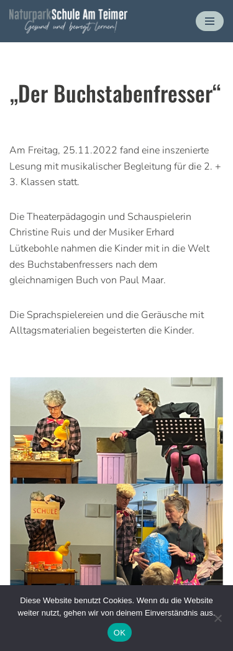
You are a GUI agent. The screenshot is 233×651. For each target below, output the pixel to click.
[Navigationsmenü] (210, 21)
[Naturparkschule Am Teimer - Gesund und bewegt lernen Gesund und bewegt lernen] (68, 21)
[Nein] (217, 618)
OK (120, 632)
